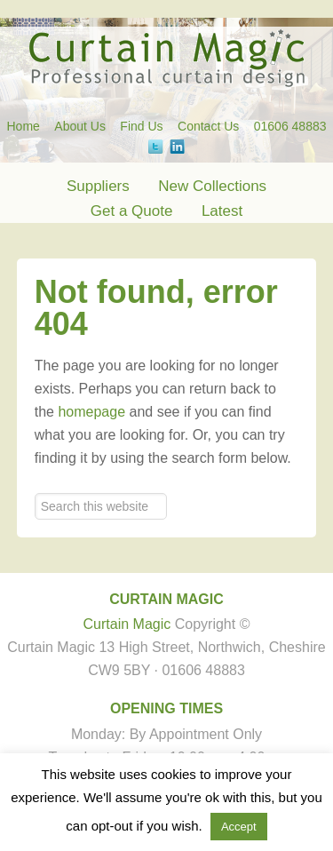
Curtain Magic (166, 58)
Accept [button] (239, 826)
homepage (91, 411)
